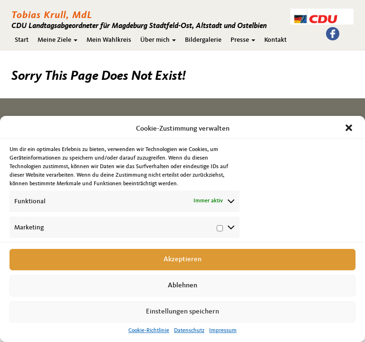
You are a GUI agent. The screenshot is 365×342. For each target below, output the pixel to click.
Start (22, 40)
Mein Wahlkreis (108, 40)
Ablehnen (182, 285)
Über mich (158, 40)
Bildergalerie (203, 40)
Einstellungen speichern (182, 311)
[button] (349, 128)
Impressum (223, 330)
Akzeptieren (182, 259)
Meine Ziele (57, 40)
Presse (243, 40)
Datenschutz (189, 330)
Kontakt (275, 40)
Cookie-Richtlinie (148, 330)
